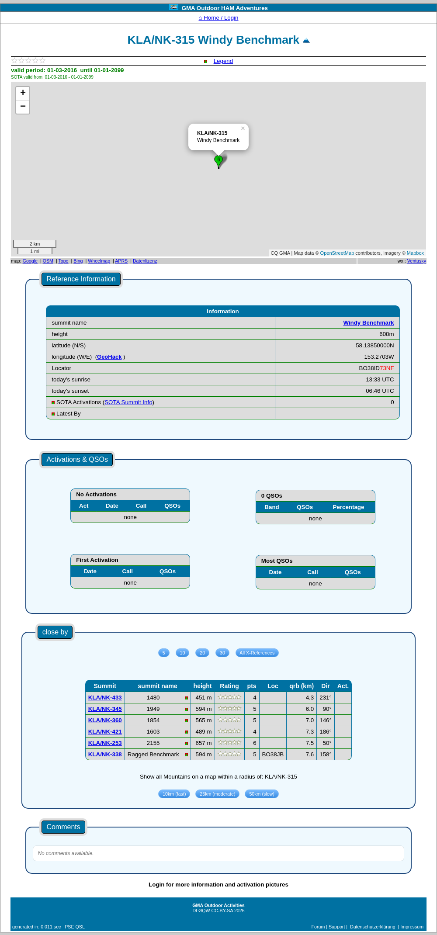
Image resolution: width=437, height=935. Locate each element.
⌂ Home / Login (218, 17)
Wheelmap (99, 260)
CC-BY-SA (222, 910)
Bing (78, 260)
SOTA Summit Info (128, 402)
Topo (63, 260)
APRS (121, 260)
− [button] (23, 107)
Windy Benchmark (368, 322)
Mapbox (415, 253)
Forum (318, 926)
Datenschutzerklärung (372, 926)
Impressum (411, 926)
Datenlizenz (145, 260)
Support (337, 926)
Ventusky (416, 260)
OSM (48, 260)
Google (30, 260)
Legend (223, 61)
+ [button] (23, 93)
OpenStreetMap (337, 253)
